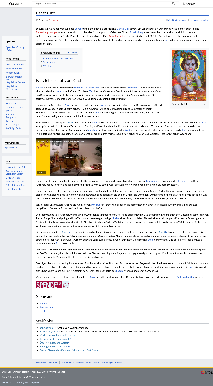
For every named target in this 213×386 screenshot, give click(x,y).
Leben (119, 270)
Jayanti (44, 303)
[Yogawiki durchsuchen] (105, 3)
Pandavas (96, 204)
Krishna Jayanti (48, 331)
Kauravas (59, 91)
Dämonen (132, 87)
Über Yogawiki (22, 382)
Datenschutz (8, 382)
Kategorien (41, 362)
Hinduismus (53, 362)
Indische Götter (83, 362)
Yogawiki (15, 3)
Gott (167, 39)
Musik (93, 277)
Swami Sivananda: (69, 350)
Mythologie (107, 362)
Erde (96, 87)
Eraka (150, 239)
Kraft (127, 129)
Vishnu (39, 87)
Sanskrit (96, 362)
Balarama (180, 180)
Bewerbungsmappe (46, 32)
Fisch (58, 243)
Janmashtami (47, 307)
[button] (69, 157)
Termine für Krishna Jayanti (55, 339)
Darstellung (123, 28)
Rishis (116, 218)
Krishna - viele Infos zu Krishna (56, 335)
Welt (94, 122)
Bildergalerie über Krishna (54, 346)
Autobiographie (116, 36)
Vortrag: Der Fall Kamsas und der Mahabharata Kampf (61, 141)
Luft (184, 129)
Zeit (91, 91)
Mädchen (92, 129)
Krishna (44, 310)
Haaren (102, 105)
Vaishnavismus (67, 362)
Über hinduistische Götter (54, 342)
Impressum (36, 382)
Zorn (66, 105)
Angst (65, 232)
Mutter (90, 87)
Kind (96, 112)
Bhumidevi (79, 87)
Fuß (191, 267)
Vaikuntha (188, 277)
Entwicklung (136, 32)
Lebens (79, 28)
